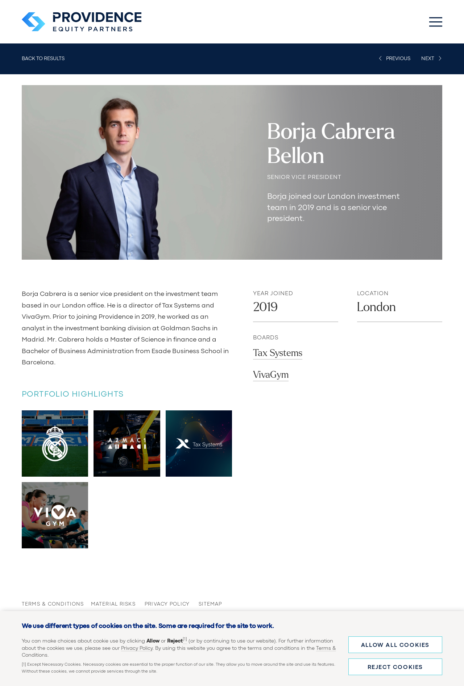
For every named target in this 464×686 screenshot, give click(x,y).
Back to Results (43, 59)
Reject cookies (395, 667)
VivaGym (271, 375)
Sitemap (210, 604)
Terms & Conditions (45, 604)
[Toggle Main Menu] (435, 22)
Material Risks (107, 604)
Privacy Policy (137, 648)
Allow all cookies (395, 645)
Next (427, 59)
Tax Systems (277, 353)
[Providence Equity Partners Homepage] (81, 22)
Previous (398, 59)
